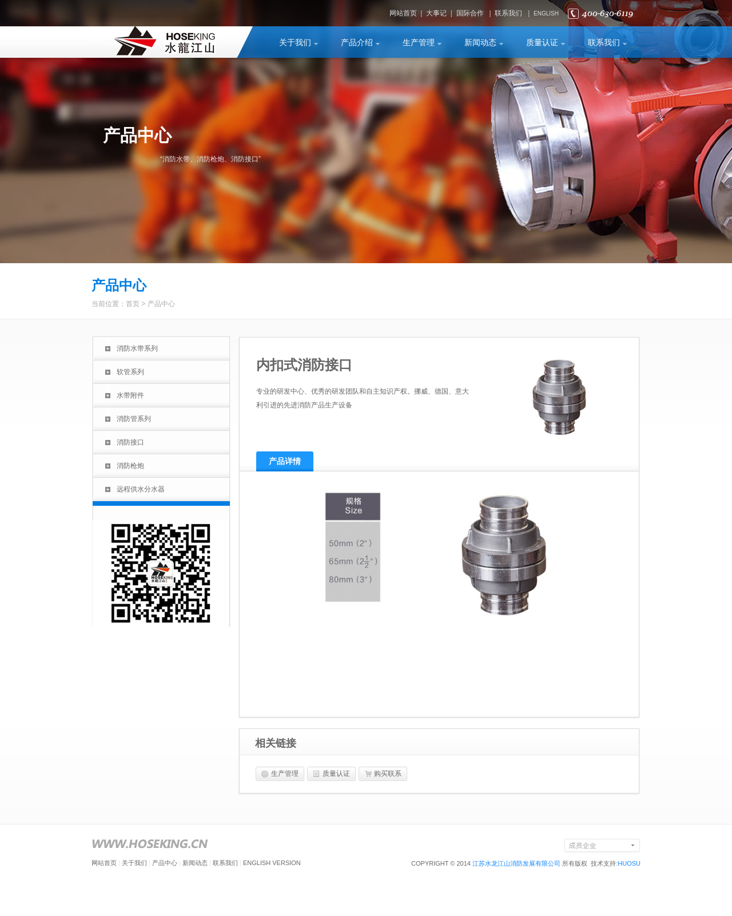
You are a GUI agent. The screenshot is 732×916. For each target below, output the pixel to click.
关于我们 (295, 42)
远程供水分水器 (141, 489)
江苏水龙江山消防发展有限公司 (516, 863)
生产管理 (419, 42)
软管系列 (130, 372)
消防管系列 (134, 419)
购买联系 (387, 774)
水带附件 (130, 395)
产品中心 (161, 304)
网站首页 (403, 13)
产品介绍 (357, 42)
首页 (133, 304)
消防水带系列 (137, 348)
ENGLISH (546, 13)
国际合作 (470, 13)
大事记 (436, 13)
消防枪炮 (130, 466)
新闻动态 (480, 42)
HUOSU (629, 863)
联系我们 (508, 13)
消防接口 (130, 442)
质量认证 (542, 42)
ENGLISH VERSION (272, 862)
